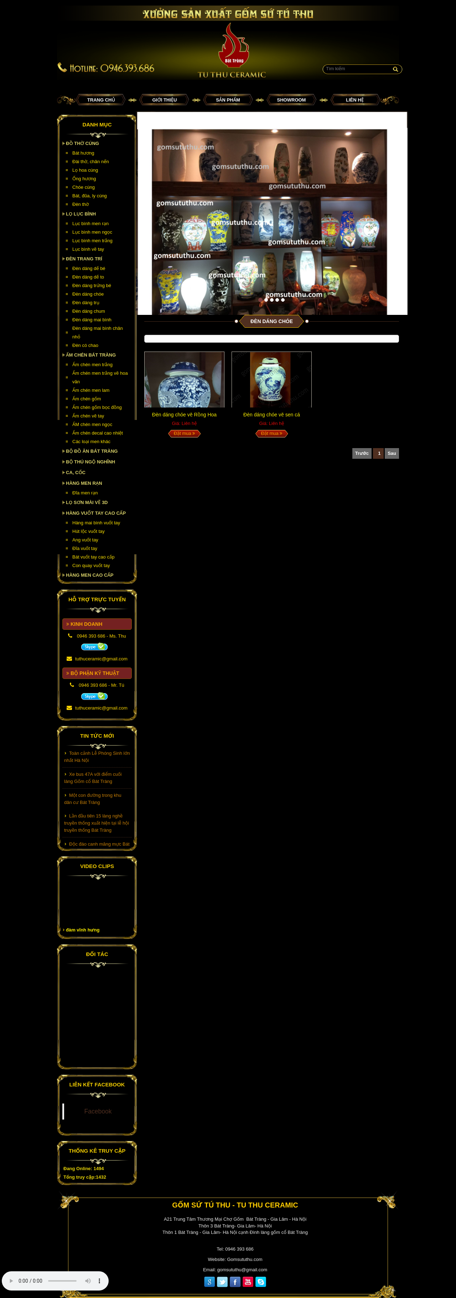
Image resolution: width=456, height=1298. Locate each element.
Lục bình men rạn (90, 223)
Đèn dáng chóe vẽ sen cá (271, 414)
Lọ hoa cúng (85, 170)
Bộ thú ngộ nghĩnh (90, 461)
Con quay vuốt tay (91, 565)
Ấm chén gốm (86, 398)
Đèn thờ (80, 204)
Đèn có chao (85, 345)
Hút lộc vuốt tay (88, 531)
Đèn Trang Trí (84, 258)
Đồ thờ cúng (82, 143)
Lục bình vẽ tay (88, 249)
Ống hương (84, 178)
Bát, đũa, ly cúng (89, 195)
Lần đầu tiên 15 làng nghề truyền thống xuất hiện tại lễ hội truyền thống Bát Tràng (96, 825)
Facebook (98, 1111)
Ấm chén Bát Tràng (91, 355)
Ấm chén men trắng (92, 364)
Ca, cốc (76, 472)
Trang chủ (101, 100)
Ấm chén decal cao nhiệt (97, 433)
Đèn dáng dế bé (88, 268)
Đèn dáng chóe (88, 294)
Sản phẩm (228, 100)
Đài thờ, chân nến (90, 161)
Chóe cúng (83, 187)
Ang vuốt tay (85, 539)
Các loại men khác (91, 441)
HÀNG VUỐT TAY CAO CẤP (96, 513)
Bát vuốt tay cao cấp (93, 557)
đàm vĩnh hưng (82, 930)
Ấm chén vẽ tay (88, 416)
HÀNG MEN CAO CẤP (90, 575)
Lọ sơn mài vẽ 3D (87, 502)
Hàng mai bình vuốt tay (96, 522)
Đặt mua (184, 433)
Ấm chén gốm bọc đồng (97, 407)
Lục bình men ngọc (92, 232)
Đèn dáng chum (88, 311)
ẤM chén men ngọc (92, 424)
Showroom (291, 100)
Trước (362, 453)
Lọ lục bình (81, 214)
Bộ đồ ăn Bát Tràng (92, 451)
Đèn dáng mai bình (92, 319)
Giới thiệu (164, 100)
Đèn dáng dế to (88, 277)
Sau (392, 453)
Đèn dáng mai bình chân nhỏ (97, 332)
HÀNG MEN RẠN (84, 483)
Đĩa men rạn (85, 492)
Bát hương (83, 153)
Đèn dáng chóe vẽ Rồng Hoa (184, 414)
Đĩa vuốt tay (84, 548)
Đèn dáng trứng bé (91, 285)
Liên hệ (355, 100)
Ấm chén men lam (90, 390)
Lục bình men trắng (92, 240)
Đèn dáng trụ (85, 302)
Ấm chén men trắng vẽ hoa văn (100, 377)
